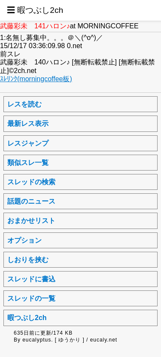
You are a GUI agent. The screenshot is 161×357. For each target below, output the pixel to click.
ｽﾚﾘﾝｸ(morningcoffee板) (36, 78)
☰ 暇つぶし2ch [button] (35, 10)
